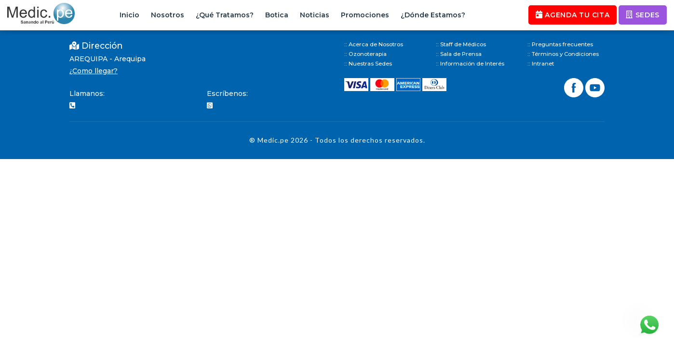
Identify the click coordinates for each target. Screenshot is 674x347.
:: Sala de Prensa (459, 54)
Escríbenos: (227, 93)
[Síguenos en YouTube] (595, 87)
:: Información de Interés (470, 63)
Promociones (365, 15)
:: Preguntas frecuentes (560, 44)
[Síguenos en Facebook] (574, 87)
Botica (276, 15)
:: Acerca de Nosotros (373, 44)
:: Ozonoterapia (365, 54)
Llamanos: (87, 93)
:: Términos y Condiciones (563, 54)
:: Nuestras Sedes (368, 63)
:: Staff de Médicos (461, 44)
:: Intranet (540, 63)
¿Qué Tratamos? (225, 15)
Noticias (314, 15)
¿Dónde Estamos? (433, 15)
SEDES (643, 15)
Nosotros (167, 15)
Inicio (129, 15)
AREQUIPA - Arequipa (107, 58)
